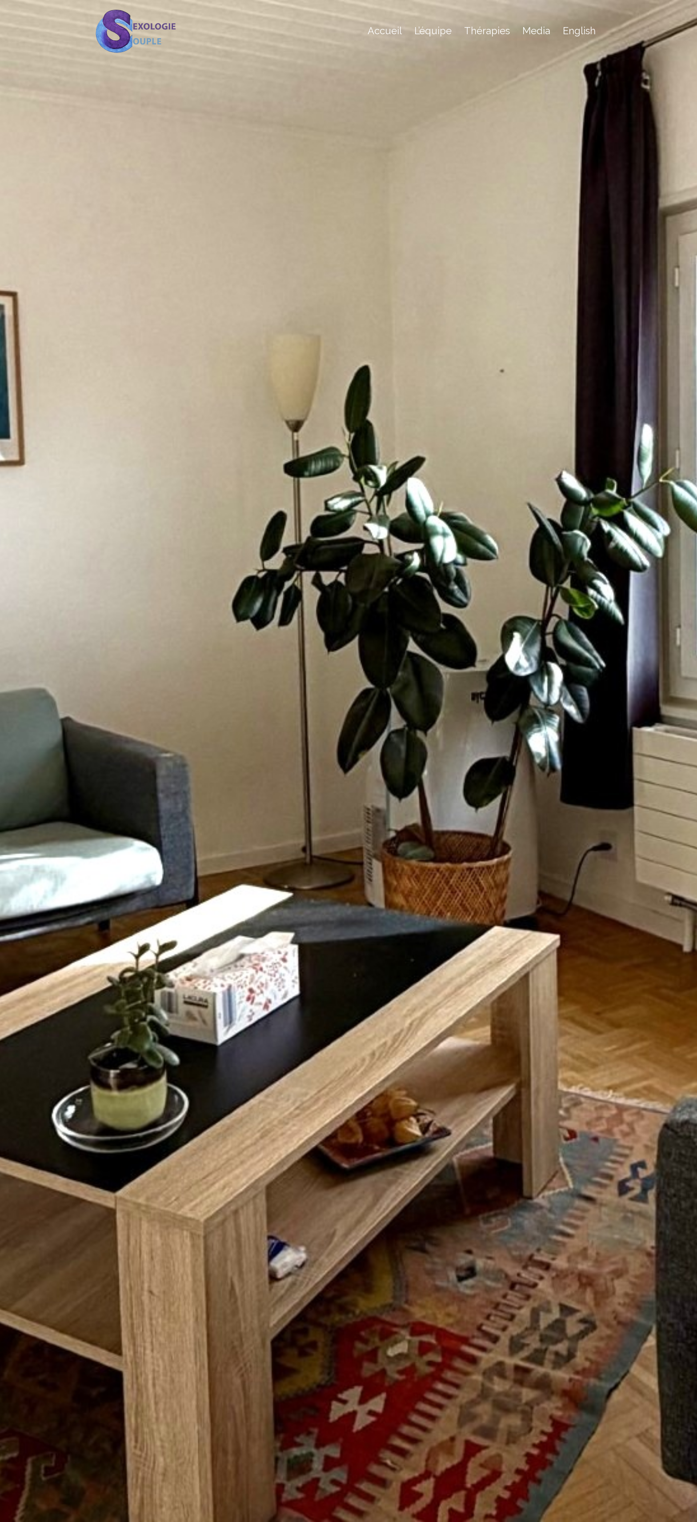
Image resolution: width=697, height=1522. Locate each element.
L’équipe (433, 30)
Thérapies (487, 30)
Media (536, 30)
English (579, 30)
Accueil (385, 30)
